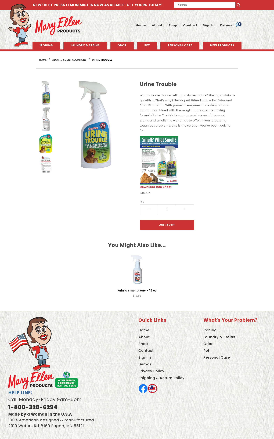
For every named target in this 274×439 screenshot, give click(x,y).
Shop (172, 25)
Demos (226, 25)
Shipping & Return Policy (161, 377)
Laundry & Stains (85, 45)
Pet (147, 45)
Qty (142, 201)
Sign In (209, 25)
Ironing (46, 45)
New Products (222, 45)
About (157, 25)
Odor (122, 45)
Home (141, 25)
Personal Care (180, 45)
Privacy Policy (151, 371)
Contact (190, 25)
